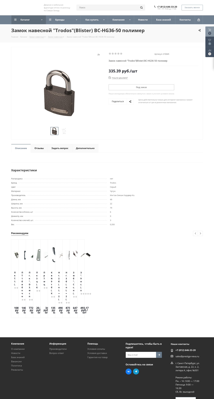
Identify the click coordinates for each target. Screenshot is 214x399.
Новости (15, 327)
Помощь (92, 318)
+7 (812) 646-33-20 (167, 6)
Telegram (136, 346)
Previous (195, 233)
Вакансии (16, 336)
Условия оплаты (96, 323)
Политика (16, 340)
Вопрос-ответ (56, 327)
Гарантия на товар (97, 331)
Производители (58, 323)
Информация (57, 318)
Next (200, 233)
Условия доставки (97, 327)
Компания (17, 318)
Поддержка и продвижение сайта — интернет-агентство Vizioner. (46, 391)
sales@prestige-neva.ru (187, 331)
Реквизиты (17, 344)
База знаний (18, 331)
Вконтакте (129, 346)
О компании (18, 323)
